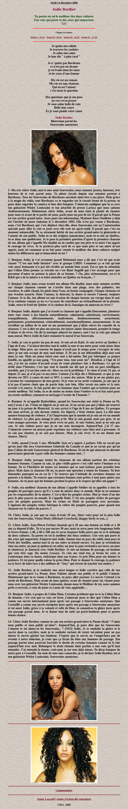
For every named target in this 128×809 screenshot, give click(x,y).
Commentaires (64, 790)
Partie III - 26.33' (72, 37)
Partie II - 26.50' (54, 37)
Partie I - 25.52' (38, 37)
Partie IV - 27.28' (89, 37)
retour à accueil (46, 799)
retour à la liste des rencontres (74, 799)
